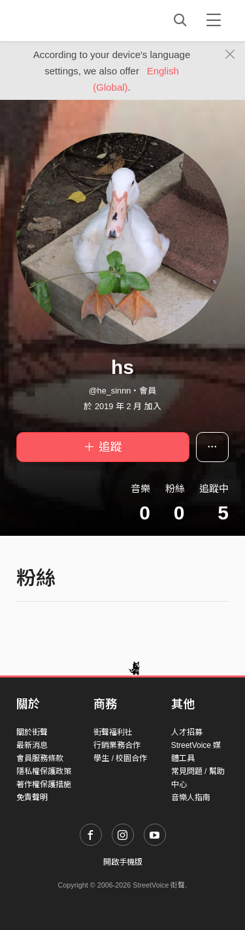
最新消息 (32, 745)
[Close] (230, 55)
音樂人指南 (190, 797)
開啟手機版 (122, 862)
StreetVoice (70, 20)
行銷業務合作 (116, 745)
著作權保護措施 (43, 784)
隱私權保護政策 (43, 771)
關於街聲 (32, 732)
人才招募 (187, 732)
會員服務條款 (39, 758)
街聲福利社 (113, 732)
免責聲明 (32, 797)
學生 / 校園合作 (120, 758)
